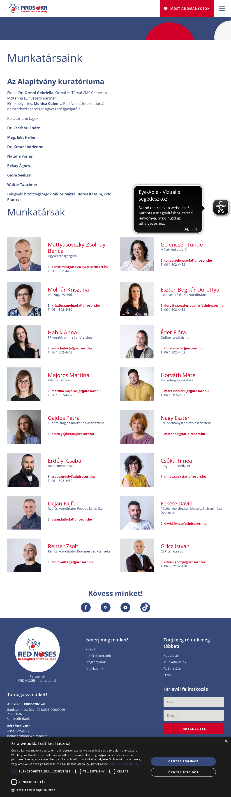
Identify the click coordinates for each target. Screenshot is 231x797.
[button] (78, 790)
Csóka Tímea (176, 462)
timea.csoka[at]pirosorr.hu (185, 478)
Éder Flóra (173, 333)
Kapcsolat (171, 657)
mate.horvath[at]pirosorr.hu (186, 392)
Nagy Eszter (175, 419)
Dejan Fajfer (63, 505)
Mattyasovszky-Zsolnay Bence (76, 249)
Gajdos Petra (64, 419)
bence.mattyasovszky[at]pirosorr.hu (79, 268)
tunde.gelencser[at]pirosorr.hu (188, 262)
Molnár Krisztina (68, 291)
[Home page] (37, 651)
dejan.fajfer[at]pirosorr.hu (71, 521)
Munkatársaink (175, 664)
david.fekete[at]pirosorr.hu (185, 525)
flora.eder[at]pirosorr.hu (183, 350)
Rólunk (90, 651)
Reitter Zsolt (63, 547)
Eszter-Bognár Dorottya (190, 291)
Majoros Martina (68, 376)
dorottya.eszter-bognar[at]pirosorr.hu (194, 307)
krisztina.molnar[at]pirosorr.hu (75, 307)
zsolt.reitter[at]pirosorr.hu (72, 564)
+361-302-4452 (18, 733)
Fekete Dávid (177, 505)
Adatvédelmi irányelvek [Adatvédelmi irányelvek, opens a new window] (124, 764)
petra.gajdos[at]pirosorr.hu (72, 435)
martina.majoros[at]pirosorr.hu (76, 392)
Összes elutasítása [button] (183, 772)
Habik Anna (62, 333)
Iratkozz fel (193, 730)
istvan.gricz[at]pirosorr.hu (184, 564)
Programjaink (95, 664)
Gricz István (175, 547)
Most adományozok (190, 8)
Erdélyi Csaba (64, 462)
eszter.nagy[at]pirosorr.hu (184, 435)
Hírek (167, 677)
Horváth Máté (178, 376)
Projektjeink (94, 670)
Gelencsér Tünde (182, 246)
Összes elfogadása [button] (183, 761)
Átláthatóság (173, 670)
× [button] (226, 741)
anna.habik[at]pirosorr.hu (71, 350)
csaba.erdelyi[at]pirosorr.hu (73, 478)
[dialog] (115, 767)
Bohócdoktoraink (98, 657)
